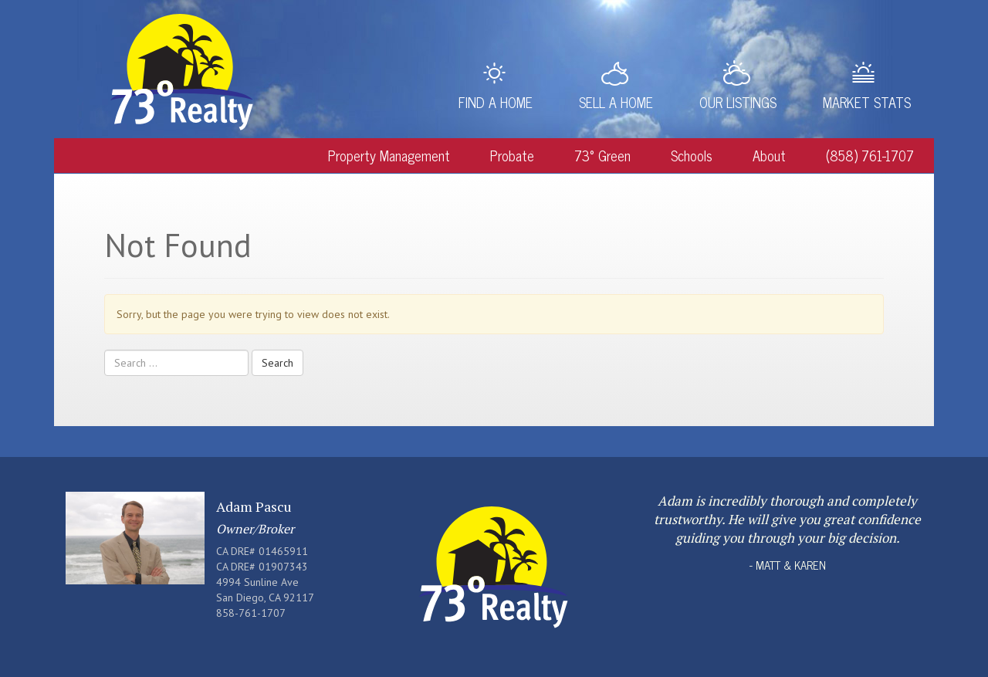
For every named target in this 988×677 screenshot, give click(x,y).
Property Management (389, 155)
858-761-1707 (251, 613)
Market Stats (867, 101)
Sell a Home (616, 101)
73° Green (602, 155)
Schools (691, 155)
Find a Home (495, 101)
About (769, 155)
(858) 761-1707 (870, 155)
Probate (512, 155)
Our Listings (738, 101)
